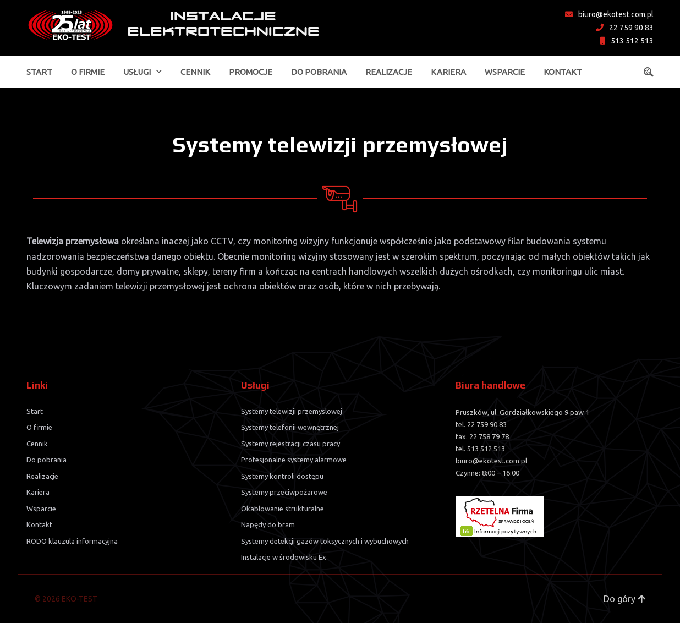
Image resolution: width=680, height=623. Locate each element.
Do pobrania (319, 71)
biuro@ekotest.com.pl (609, 14)
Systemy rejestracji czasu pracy (290, 443)
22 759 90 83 (625, 27)
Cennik (195, 71)
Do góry (624, 599)
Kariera (448, 71)
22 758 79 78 (489, 436)
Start (39, 71)
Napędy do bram (268, 524)
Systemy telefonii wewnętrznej (290, 427)
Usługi (137, 71)
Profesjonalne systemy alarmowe (294, 459)
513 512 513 (627, 40)
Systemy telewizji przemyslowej (291, 411)
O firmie (88, 71)
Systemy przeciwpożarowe (284, 492)
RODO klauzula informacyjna (72, 541)
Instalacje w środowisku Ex (283, 557)
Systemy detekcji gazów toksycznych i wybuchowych (325, 541)
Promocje (250, 71)
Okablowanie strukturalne (282, 508)
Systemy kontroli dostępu (282, 476)
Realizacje (388, 71)
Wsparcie (505, 71)
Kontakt (563, 71)
